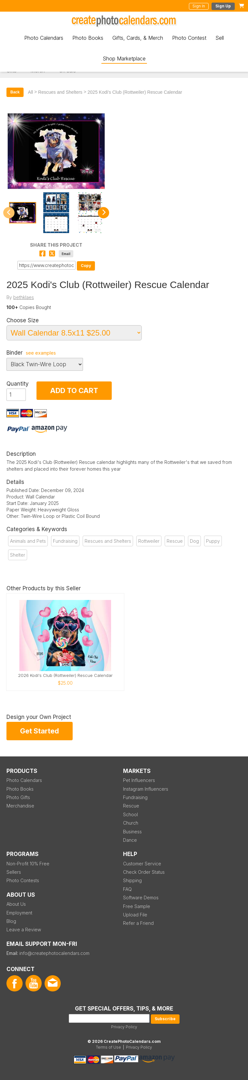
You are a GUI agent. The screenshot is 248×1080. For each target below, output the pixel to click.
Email (66, 254)
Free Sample (136, 906)
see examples (41, 353)
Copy (86, 265)
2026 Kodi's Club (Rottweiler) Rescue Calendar (65, 675)
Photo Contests (22, 880)
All (30, 92)
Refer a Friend (138, 923)
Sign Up (223, 6)
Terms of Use (108, 1047)
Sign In (198, 6)
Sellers (13, 872)
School (130, 814)
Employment (19, 912)
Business (132, 831)
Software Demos (141, 897)
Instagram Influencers (145, 789)
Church (130, 823)
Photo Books (87, 38)
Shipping (132, 880)
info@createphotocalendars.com (54, 953)
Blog (11, 921)
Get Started (39, 731)
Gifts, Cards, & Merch (137, 38)
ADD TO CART (74, 390)
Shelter (17, 555)
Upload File (135, 914)
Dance (130, 840)
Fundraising (65, 541)
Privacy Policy (124, 1026)
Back (15, 92)
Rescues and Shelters (60, 92)
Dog (194, 541)
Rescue (175, 541)
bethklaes (23, 297)
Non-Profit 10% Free (27, 863)
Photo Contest (189, 38)
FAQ (127, 889)
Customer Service (142, 863)
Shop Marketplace (124, 58)
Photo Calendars (43, 38)
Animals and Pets (28, 541)
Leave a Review (23, 929)
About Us (16, 904)
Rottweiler (149, 541)
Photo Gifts (18, 797)
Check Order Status (144, 872)
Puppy (213, 541)
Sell (219, 38)
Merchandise (20, 805)
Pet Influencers (139, 780)
